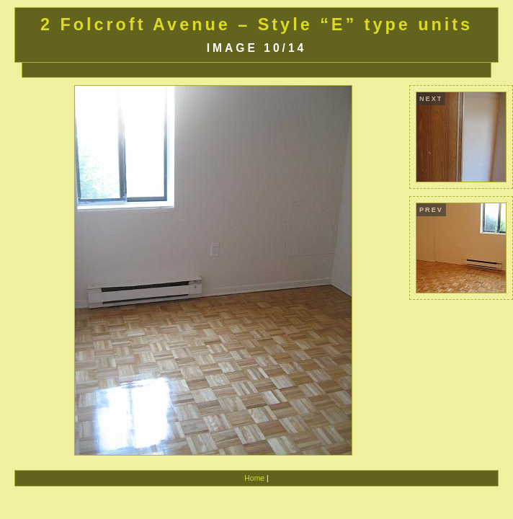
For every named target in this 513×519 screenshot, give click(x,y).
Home (254, 478)
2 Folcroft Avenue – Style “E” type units (256, 24)
